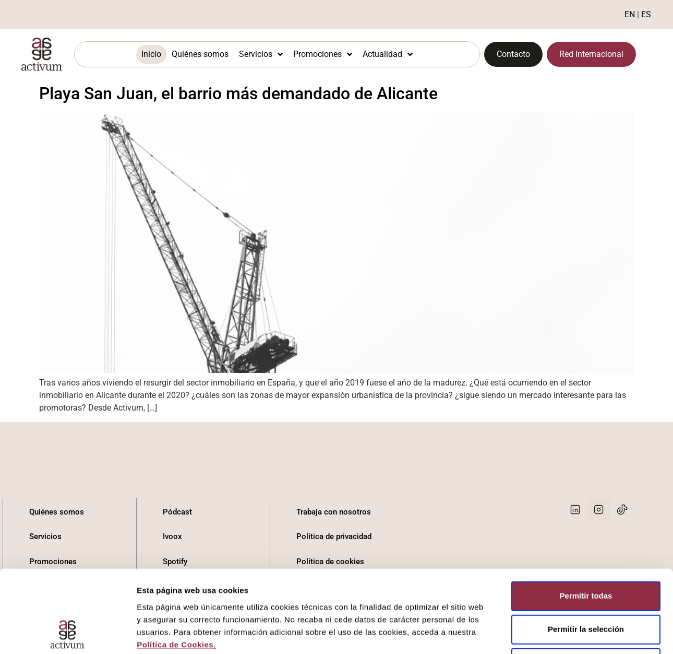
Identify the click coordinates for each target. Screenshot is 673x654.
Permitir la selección (586, 510)
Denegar (586, 544)
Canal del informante (332, 611)
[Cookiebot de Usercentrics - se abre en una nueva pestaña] (67, 584)
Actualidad (388, 54)
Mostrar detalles (564, 584)
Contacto (45, 611)
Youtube (177, 611)
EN (629, 14)
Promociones (322, 54)
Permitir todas (586, 477)
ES (646, 14)
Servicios (261, 54)
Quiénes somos (200, 54)
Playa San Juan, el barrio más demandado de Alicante (238, 93)
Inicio (151, 54)
